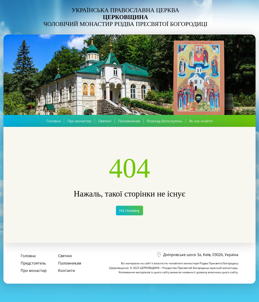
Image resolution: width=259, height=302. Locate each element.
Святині (104, 121)
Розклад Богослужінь (164, 121)
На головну (129, 210)
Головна (53, 121)
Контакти (66, 270)
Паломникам (129, 121)
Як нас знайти (201, 121)
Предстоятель (33, 263)
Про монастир (79, 121)
